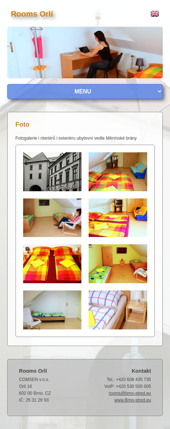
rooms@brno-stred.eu (130, 393)
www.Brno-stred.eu (132, 400)
